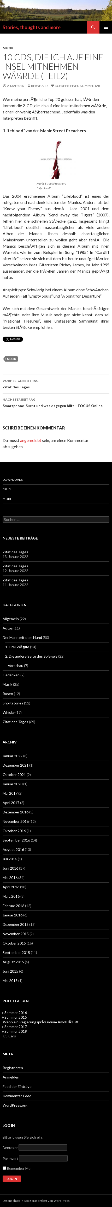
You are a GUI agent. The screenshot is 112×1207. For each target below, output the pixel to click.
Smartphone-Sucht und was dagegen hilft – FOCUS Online (56, 402)
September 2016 (16, 840)
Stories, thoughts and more (32, 27)
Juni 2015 (10, 971)
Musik (8, 48)
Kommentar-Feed (17, 1096)
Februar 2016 (13, 905)
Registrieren (13, 1067)
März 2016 (11, 896)
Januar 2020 (12, 784)
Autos (8, 628)
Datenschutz (11, 1201)
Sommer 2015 (15, 1017)
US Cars (9, 1036)
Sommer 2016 (15, 1012)
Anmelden (11, 1077)
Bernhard (39, 86)
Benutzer (10, 1147)
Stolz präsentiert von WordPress (47, 1201)
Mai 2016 (10, 877)
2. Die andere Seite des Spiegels (31, 656)
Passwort (10, 1158)
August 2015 (13, 962)
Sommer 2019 (15, 1031)
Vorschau (15, 665)
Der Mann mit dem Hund (22, 637)
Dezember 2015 (15, 924)
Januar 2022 (12, 756)
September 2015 (16, 952)
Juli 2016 (10, 859)
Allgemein (11, 619)
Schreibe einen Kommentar (77, 86)
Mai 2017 (10, 793)
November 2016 (16, 821)
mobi (7, 499)
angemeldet (30, 440)
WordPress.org (15, 1105)
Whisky (9, 712)
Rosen (8, 693)
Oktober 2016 (14, 831)
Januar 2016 (12, 915)
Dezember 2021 (15, 765)
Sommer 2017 (15, 1026)
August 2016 (13, 849)
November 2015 (16, 934)
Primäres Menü (105, 27)
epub (7, 489)
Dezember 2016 (15, 812)
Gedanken (11, 675)
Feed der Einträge (17, 1086)
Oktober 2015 (14, 943)
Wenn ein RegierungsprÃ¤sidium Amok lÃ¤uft (41, 1022)
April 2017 (11, 802)
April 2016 (11, 887)
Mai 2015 (10, 980)
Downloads (13, 479)
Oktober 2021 (14, 774)
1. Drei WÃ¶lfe (17, 647)
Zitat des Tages (56, 383)
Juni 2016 (10, 868)
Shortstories (13, 703)
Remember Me (17, 1168)
